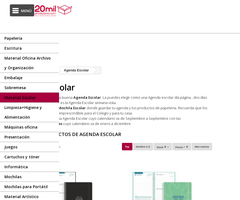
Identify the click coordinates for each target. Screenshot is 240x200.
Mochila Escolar (126, 107)
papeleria (223, 107)
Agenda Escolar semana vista (179, 102)
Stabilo (125, 113)
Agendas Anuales (106, 123)
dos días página (99, 102)
